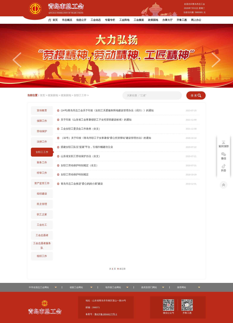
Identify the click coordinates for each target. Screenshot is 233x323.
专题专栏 (110, 20)
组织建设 (42, 193)
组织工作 (42, 256)
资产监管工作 (41, 183)
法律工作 (42, 141)
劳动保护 (42, 131)
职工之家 (42, 214)
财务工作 (42, 162)
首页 (55, 20)
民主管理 (42, 204)
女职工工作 (80, 95)
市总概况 (67, 20)
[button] (216, 59)
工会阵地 (124, 20)
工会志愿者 (42, 235)
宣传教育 (42, 110)
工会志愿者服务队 (42, 245)
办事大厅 (167, 20)
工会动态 (96, 20)
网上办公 (196, 20)
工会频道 (139, 20)
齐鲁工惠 (182, 20)
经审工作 (42, 172)
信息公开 (81, 20)
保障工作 (42, 120)
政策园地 (153, 20)
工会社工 (42, 224)
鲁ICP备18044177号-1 (106, 314)
